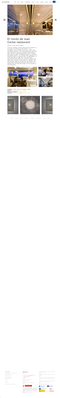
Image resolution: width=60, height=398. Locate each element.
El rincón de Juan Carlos (20, 90)
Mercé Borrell (22, 91)
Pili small (16, 93)
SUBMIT (24, 377)
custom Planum (26, 93)
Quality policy (6, 382)
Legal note (6, 380)
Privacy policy (31, 375)
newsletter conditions (26, 376)
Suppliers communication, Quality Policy (10, 384)
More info (24, 381)
